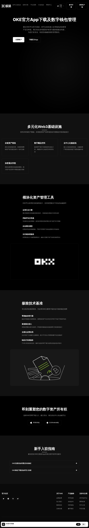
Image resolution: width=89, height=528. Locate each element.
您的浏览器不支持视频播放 (44, 79)
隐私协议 (59, 505)
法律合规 (59, 508)
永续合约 (71, 501)
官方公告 (82, 505)
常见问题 (82, 508)
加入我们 (59, 501)
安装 (83, 524)
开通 (78, 524)
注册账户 (18, 39)
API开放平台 (83, 498)
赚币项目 (71, 508)
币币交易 (71, 498)
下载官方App (33, 40)
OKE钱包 (71, 505)
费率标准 (82, 501)
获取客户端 (82, 6)
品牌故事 (59, 498)
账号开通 (71, 6)
